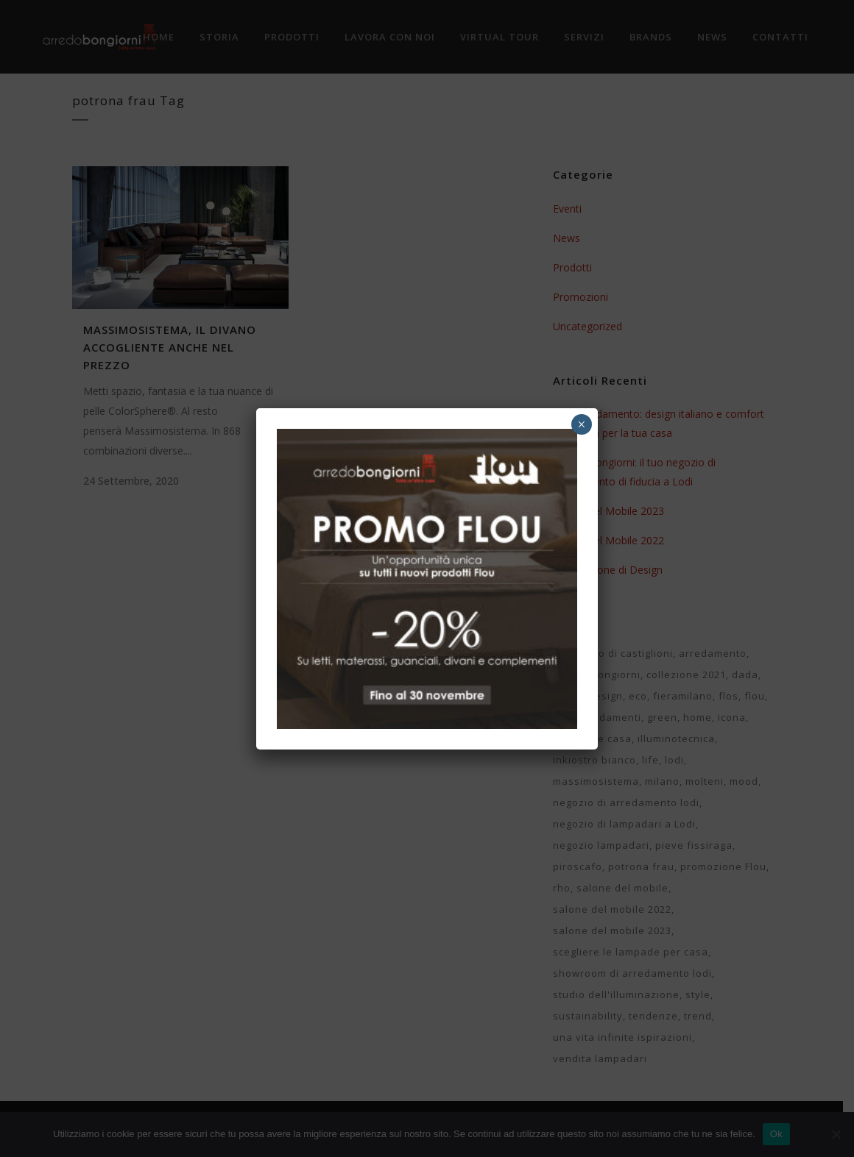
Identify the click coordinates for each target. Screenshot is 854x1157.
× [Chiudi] (581, 424)
